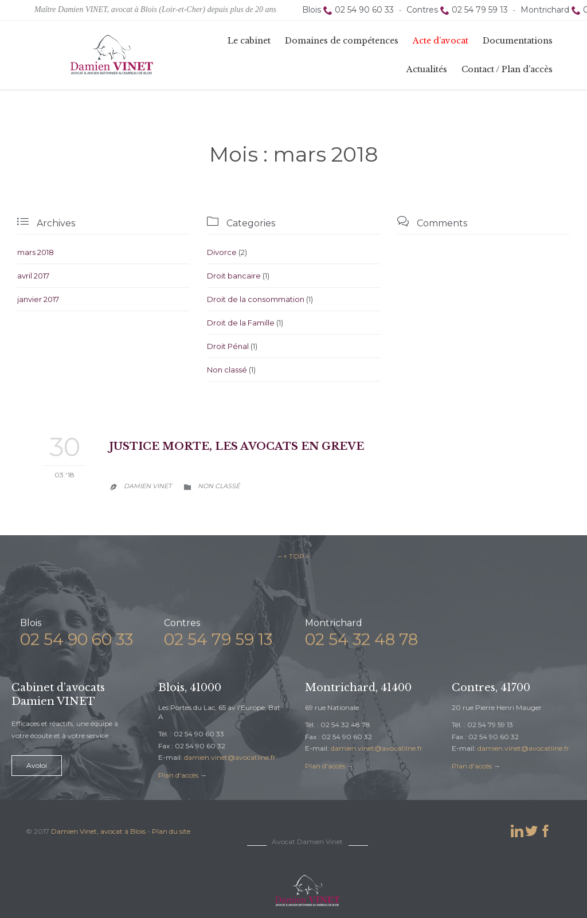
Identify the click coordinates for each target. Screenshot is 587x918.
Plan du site (171, 831)
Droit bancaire (234, 275)
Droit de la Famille (241, 322)
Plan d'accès (178, 775)
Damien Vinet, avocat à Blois (98, 831)
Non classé (227, 369)
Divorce (222, 252)
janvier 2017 (38, 299)
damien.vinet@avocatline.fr (230, 757)
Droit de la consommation (255, 299)
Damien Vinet (147, 486)
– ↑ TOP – (294, 556)
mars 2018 (35, 252)
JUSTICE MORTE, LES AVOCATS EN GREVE (236, 446)
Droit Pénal (228, 346)
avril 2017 (33, 275)
